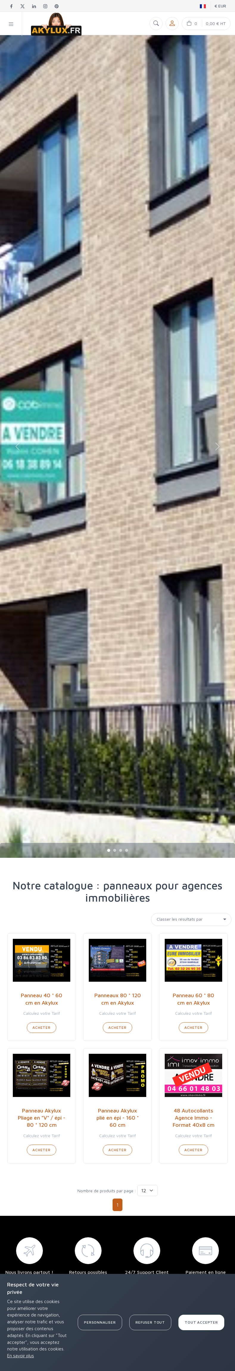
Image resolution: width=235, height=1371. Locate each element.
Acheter (41, 1027)
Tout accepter (201, 1322)
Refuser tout (150, 1322)
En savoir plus (20, 1355)
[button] (11, 24)
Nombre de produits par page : (106, 1190)
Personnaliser (100, 1322)
